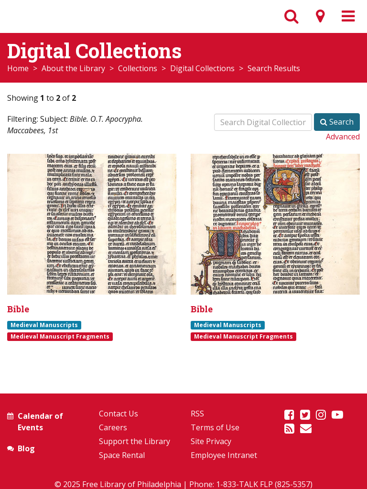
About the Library (73, 68)
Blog (26, 448)
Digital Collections (202, 68)
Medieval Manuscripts (44, 325)
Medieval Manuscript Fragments (60, 336)
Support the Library (134, 441)
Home (18, 68)
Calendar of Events (40, 422)
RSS (197, 413)
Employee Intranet (224, 455)
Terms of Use (215, 427)
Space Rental (122, 455)
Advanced (343, 136)
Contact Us (118, 413)
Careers (113, 427)
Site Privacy (211, 441)
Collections (137, 68)
